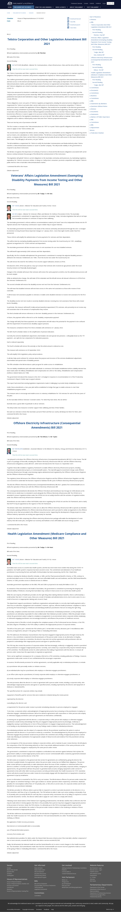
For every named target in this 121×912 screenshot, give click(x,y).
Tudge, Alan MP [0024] (99, 85)
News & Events (61, 7)
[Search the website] (110, 3)
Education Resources (40, 873)
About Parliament (76, 7)
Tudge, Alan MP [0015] (99, 52)
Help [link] (52, 909)
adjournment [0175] (95, 128)
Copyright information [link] (28, 909)
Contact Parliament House (69, 873)
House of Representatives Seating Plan (17, 891)
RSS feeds (93, 881)
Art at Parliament (66, 883)
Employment (93, 875)
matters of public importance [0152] (100, 117)
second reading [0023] (97, 82)
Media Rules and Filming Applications (72, 887)
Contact (86, 3)
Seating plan (10, 875)
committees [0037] (95, 93)
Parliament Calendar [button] (76, 3)
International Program (40, 877)
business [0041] (94, 96)
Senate (9, 868)
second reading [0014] (97, 50)
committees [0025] (95, 88)
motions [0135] (93, 109)
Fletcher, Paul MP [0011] (99, 35)
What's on (64, 880)
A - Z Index (93, 877)
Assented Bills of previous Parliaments (45, 885)
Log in (104, 3)
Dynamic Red (10, 872)
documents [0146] (94, 112)
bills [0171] (92, 125)
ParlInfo (92, 3)
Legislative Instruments (40, 889)
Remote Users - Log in (96, 870)
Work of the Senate (12, 870)
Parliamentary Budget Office (97, 895)
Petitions (64, 870)
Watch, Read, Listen (39, 870)
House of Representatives (14, 882)
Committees (37, 895)
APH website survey (95, 873)
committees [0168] (95, 122)
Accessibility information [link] (13, 909)
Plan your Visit (66, 885)
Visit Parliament (93, 7)
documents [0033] (94, 90)
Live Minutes (10, 887)
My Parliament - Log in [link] (96, 868)
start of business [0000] (95, 17)
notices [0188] (92, 130)
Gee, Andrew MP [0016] (99, 55)
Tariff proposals (38, 887)
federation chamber (97, 133)
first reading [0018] (96, 65)
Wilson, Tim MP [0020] (99, 70)
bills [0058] (92, 101)
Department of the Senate (97, 887)
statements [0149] (94, 114)
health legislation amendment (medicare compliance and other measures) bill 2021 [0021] (101, 75)
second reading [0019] (97, 67)
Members (9, 889)
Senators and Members (43, 7)
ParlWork (98, 3)
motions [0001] (93, 19)
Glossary (92, 879)
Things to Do (65, 882)
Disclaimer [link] (39, 909)
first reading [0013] (96, 47)
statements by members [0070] (99, 104)
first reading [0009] (96, 30)
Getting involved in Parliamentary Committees (74, 868)
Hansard (31, 13)
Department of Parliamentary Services (100, 893)
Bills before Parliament (40, 883)
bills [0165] (92, 120)
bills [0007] (92, 22)
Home (10, 7)
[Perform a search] (112, 3)
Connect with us (66, 872)
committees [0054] (95, 98)
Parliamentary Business (22, 7)
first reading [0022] (96, 80)
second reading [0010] (97, 32)
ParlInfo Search (94, 872)
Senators (9, 873)
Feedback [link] (46, 909)
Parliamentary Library (40, 875)
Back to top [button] (110, 909)
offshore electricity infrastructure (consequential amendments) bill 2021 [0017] (101, 60)
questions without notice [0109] (99, 106)
